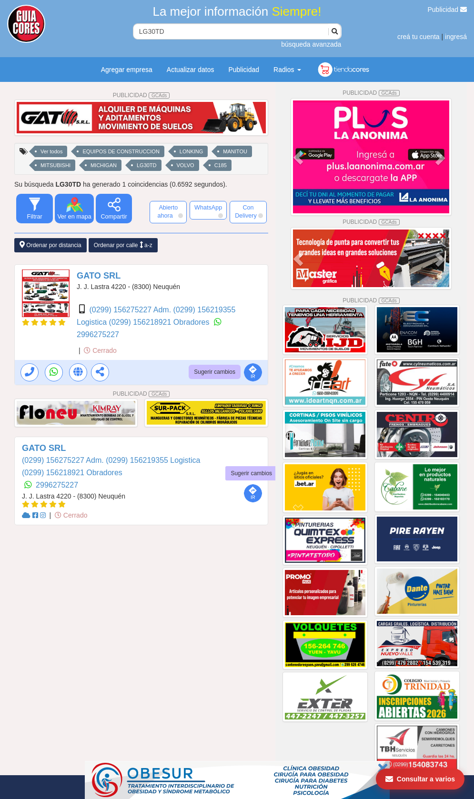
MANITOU (235, 151)
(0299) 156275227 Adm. (131, 310)
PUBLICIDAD (141, 95)
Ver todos (51, 151)
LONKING (191, 151)
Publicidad (447, 9)
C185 (220, 165)
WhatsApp (208, 211)
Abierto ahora (170, 212)
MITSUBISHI (55, 165)
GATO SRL (99, 275)
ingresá (456, 36)
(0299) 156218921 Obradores (160, 322)
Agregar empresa (126, 69)
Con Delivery (249, 212)
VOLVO (185, 165)
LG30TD (147, 165)
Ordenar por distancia (50, 245)
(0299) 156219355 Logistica (153, 460)
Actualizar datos (190, 69)
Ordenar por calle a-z (123, 245)
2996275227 (98, 334)
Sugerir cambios (214, 372)
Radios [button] (287, 69)
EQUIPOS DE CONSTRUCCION (120, 151)
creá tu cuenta (418, 36)
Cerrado (100, 350)
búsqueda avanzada (311, 44)
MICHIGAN (104, 165)
